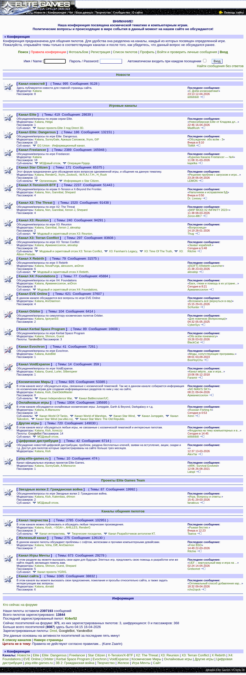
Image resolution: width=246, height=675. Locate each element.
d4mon (70, 496)
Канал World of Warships (87, 415)
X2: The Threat (147, 655)
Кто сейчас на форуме (20, 605)
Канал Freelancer (32, 150)
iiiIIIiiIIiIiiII (193, 97)
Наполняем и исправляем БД (208, 192)
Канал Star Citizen (33, 167)
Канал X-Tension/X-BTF (37, 185)
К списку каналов (17, 640)
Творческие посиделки (83, 533)
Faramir (192, 377)
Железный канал (32, 538)
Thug (190, 233)
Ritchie (191, 251)
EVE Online (32, 659)
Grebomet (193, 568)
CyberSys (193, 324)
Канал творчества (33, 520)
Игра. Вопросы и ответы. (205, 496)
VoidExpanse (119, 659)
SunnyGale (52, 139)
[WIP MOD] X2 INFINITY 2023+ (209, 209)
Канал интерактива (49, 533)
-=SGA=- (58, 527)
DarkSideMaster (62, 392)
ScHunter (193, 307)
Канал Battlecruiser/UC (90, 398)
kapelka (192, 163)
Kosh (48, 527)
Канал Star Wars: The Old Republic (99, 418)
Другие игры (29, 423)
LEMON (192, 180)
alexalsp (75, 227)
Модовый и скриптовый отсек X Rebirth (60, 271)
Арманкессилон (55, 245)
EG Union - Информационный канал (58, 145)
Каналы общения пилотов (123, 511)
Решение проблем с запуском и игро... (214, 174)
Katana (37, 90)
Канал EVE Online (33, 294)
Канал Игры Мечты (34, 555)
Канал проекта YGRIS (49, 571)
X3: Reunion (170, 655)
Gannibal (57, 192)
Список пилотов (125, 52)
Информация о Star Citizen (78, 180)
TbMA (191, 145)
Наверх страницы (48, 640)
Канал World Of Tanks (50, 415)
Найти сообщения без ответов (220, 66)
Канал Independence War (53, 398)
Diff (55, 545)
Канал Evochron (32, 346)
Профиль (147, 52)
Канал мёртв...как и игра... (206, 371)
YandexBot (35, 339)
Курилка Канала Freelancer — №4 (211, 157)
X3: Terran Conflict (195, 655)
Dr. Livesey (194, 198)
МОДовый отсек (47, 163)
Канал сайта (29, 576)
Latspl (191, 471)
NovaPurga (52, 265)
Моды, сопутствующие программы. (212, 353)
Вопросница (197, 227)
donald (49, 586)
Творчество (106, 663)
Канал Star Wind (121, 415)
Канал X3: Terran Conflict (39, 238)
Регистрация (100, 52)
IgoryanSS (52, 318)
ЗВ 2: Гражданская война (74, 663)
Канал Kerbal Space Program (42, 329)
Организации (45, 180)
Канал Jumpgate (149, 415)
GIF (96, 139)
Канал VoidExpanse (34, 364)
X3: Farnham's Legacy (120, 251)
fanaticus (193, 502)
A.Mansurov (52, 409)
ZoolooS (71, 174)
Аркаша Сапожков (73, 139)
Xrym (89, 139)
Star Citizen (96, 655)
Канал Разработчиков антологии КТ (129, 533)
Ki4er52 (71, 618)
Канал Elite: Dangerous (37, 132)
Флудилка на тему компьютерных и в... (214, 430)
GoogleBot (34, 433)
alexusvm (67, 265)
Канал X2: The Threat (36, 202)
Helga (49, 121)
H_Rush (102, 174)
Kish (48, 392)
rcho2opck (193, 589)
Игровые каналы (123, 105)
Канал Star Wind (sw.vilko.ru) (51, 418)
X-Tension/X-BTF (120, 655)
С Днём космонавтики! (203, 90)
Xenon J (70, 209)
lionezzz (57, 430)
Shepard (70, 192)
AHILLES (71, 527)
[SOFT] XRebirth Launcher (205, 265)
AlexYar (192, 454)
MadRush (193, 127)
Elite (36, 655)
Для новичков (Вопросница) (207, 318)
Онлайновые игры (34, 402)
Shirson (50, 336)
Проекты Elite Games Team (123, 480)
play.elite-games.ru (34, 458)
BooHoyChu (195, 359)
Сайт (157, 663)
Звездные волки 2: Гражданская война (51, 489)
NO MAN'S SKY (199, 389)
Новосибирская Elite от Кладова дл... (213, 121)
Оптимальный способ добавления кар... (215, 583)
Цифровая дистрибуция (38, 441)
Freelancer (77, 655)
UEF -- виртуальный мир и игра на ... (213, 562)
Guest (60, 336)
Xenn (190, 415)
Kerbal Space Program (73, 659)
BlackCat (193, 342)
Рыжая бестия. (198, 527)
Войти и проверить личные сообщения (187, 52)
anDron (79, 265)
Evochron (100, 659)
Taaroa (191, 533)
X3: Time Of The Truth (155, 251)
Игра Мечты (141, 663)
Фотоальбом (78, 52)
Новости (123, 75)
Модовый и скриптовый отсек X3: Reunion (62, 233)
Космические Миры (35, 382)
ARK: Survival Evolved (203, 465)
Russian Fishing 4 (200, 409)
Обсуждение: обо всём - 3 (206, 139)
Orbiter (48, 659)
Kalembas (58, 496)
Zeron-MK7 (194, 216)
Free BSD (195, 545)
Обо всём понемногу (202, 336)
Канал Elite (28, 114)
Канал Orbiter (30, 311)
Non (47, 192)
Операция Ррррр (76, 163)
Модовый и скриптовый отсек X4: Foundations (64, 289)
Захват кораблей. (200, 245)
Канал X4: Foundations (37, 276)
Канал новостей (32, 84)
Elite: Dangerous (54, 655)
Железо (123, 663)
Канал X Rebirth (31, 258)
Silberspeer (70, 371)
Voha (48, 545)
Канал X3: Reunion (34, 220)
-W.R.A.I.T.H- (87, 174)
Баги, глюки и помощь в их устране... (213, 283)
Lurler (58, 371)
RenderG (51, 174)
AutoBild (50, 353)
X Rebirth (218, 655)
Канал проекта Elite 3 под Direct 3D (57, 127)
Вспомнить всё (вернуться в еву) (210, 301)
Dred (53, 631)
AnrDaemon (52, 301)
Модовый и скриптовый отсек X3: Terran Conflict (68, 251)
